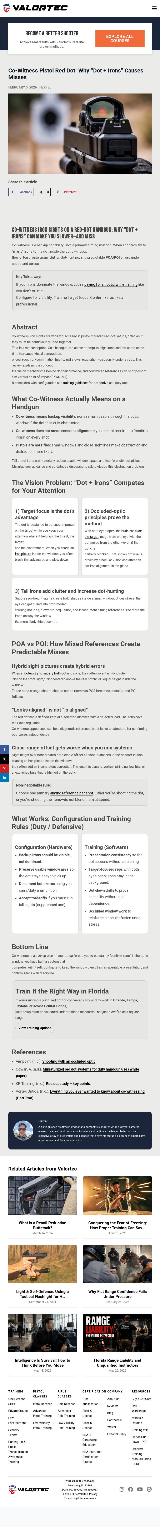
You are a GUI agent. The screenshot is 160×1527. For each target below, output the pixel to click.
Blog (110, 1413)
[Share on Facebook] (21, 192)
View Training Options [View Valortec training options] (35, 1028)
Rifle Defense (66, 1404)
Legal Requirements (84, 1498)
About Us (113, 1399)
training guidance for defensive (85, 383)
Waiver (111, 1427)
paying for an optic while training (111, 284)
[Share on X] (44, 192)
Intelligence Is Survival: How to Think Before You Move (42, 1363)
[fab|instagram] (122, 1489)
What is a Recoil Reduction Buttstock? (42, 1225)
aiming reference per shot (71, 793)
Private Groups (18, 1410)
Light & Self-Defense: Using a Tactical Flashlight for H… (42, 1294)
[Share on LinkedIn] (4, 777)
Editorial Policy (116, 1434)
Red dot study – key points (68, 1083)
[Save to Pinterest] (66, 192)
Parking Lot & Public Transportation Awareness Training (18, 1451)
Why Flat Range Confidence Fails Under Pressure (117, 1294)
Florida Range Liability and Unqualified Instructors (117, 1363)
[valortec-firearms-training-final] (35, 8)
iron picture (23, 554)
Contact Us (114, 1420)
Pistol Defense (42, 1404)
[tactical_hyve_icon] (149, 1489)
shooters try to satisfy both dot (43, 673)
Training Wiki (140, 1430)
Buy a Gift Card (141, 1399)
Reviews (112, 1406)
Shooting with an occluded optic (68, 1061)
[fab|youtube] (140, 1489)
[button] (154, 8)
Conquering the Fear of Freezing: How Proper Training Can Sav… (117, 1225)
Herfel (45, 87)
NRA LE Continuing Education (89, 1440)
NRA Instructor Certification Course (92, 1456)
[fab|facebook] (130, 1489)
